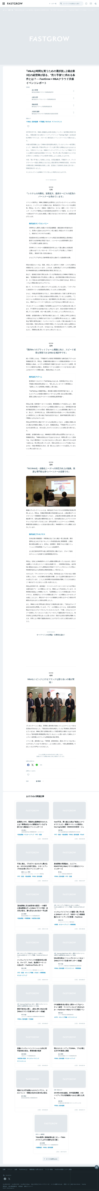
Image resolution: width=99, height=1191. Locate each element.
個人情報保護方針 (13, 1186)
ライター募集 (49, 1169)
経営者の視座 (35, 918)
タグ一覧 (52, 3)
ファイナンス (57, 122)
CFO (56, 1017)
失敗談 (30, 1019)
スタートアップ (29, 834)
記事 (4, 1169)
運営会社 (5, 1186)
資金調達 (20, 834)
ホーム (5, 10)
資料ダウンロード (28, 1186)
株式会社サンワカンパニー (38, 223)
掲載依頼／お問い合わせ (36, 1169)
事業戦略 (27, 918)
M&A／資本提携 (32, 122)
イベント (9, 1169)
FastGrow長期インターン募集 (63, 1169)
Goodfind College (25, 1184)
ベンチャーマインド (33, 1058)
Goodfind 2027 (6, 1184)
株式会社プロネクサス (37, 534)
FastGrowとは (23, 1169)
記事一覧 (10, 10)
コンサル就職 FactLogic (56, 1184)
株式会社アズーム (35, 377)
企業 (16, 1169)
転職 (56, 924)
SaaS (82, 834)
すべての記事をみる (50, 1159)
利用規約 (20, 1186)
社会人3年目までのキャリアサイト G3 (40, 1184)
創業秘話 (39, 1147)
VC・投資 (38, 834)
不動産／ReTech (45, 122)
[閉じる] (97, 1167)
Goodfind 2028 (15, 1184)
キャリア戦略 (29, 972)
